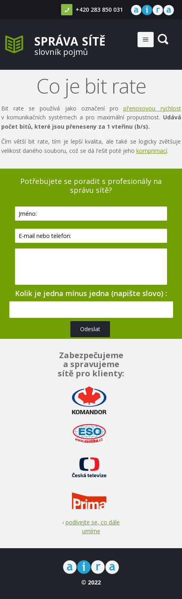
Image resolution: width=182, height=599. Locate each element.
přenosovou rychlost (152, 108)
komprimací (151, 150)
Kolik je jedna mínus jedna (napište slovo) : (91, 293)
